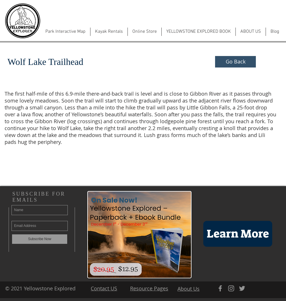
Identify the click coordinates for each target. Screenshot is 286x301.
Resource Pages (149, 288)
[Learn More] (237, 234)
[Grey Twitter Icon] (242, 288)
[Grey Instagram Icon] (231, 288)
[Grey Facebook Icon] (220, 288)
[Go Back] (235, 61)
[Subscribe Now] (39, 239)
